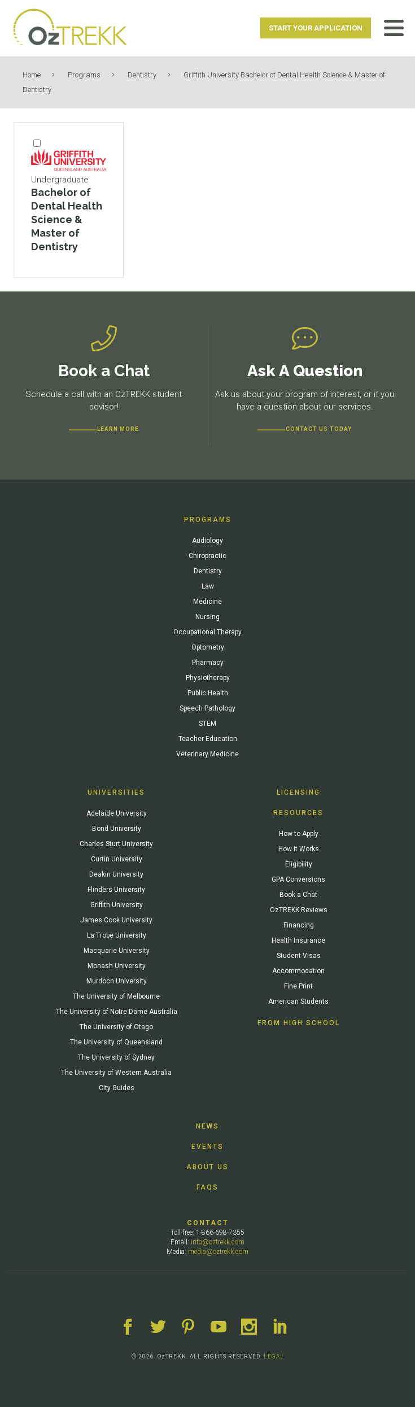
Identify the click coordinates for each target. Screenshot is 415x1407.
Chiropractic (207, 556)
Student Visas (299, 956)
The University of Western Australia (116, 1073)
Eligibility (298, 864)
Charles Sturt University (116, 844)
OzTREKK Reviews (298, 910)
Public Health (207, 693)
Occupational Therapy (207, 632)
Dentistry (142, 75)
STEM (207, 724)
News (207, 1126)
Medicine (207, 602)
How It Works (298, 849)
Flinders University (116, 890)
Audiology (207, 540)
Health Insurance (298, 940)
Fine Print (298, 986)
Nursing (207, 617)
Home (32, 75)
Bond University (116, 829)
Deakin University (116, 874)
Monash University (117, 966)
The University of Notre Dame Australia (116, 1012)
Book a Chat (298, 895)
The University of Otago (116, 1027)
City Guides (116, 1088)
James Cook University (116, 920)
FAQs (207, 1187)
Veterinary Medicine (207, 754)
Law (208, 586)
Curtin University (116, 859)
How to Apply (298, 834)
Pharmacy (208, 663)
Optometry (207, 647)
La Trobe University (116, 935)
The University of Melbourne (116, 996)
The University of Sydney (116, 1057)
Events (207, 1147)
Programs (84, 75)
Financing (298, 925)
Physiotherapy (208, 678)
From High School (298, 1023)
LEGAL (274, 1356)
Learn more (118, 429)
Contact (208, 1223)
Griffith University (116, 905)
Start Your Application (315, 28)
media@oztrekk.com (218, 1252)
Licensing (298, 792)
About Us (207, 1167)
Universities (116, 792)
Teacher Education (207, 739)
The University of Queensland (116, 1042)
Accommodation (298, 971)
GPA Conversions (298, 879)
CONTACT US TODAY (319, 429)
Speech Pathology (207, 708)
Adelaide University (116, 813)
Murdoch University (116, 981)
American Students (298, 1001)
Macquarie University (117, 951)
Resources (298, 813)
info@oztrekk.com (217, 1242)
